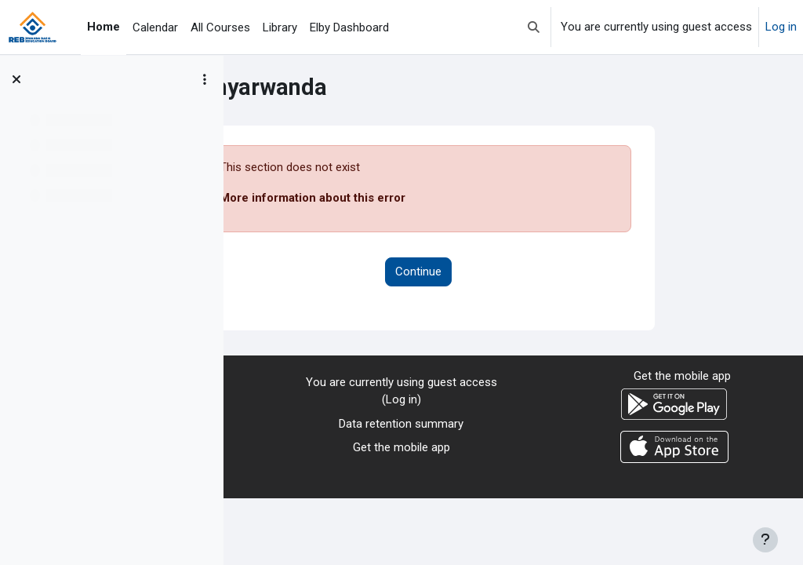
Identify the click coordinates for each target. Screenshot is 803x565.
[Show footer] (765, 539)
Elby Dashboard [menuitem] (349, 27)
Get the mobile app (401, 447)
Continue (513, 271)
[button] (533, 27)
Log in (781, 27)
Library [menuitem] (280, 27)
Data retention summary (401, 424)
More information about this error (407, 198)
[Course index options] (204, 79)
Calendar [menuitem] (155, 27)
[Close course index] (16, 79)
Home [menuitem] (103, 27)
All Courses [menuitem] (220, 27)
